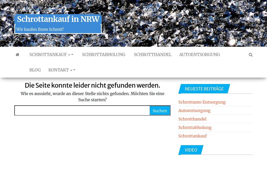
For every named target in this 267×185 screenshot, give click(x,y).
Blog (34, 69)
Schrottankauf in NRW (58, 19)
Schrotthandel (152, 54)
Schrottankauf (49, 54)
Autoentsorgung (199, 54)
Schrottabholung (103, 54)
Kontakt (60, 69)
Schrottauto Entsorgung (202, 102)
